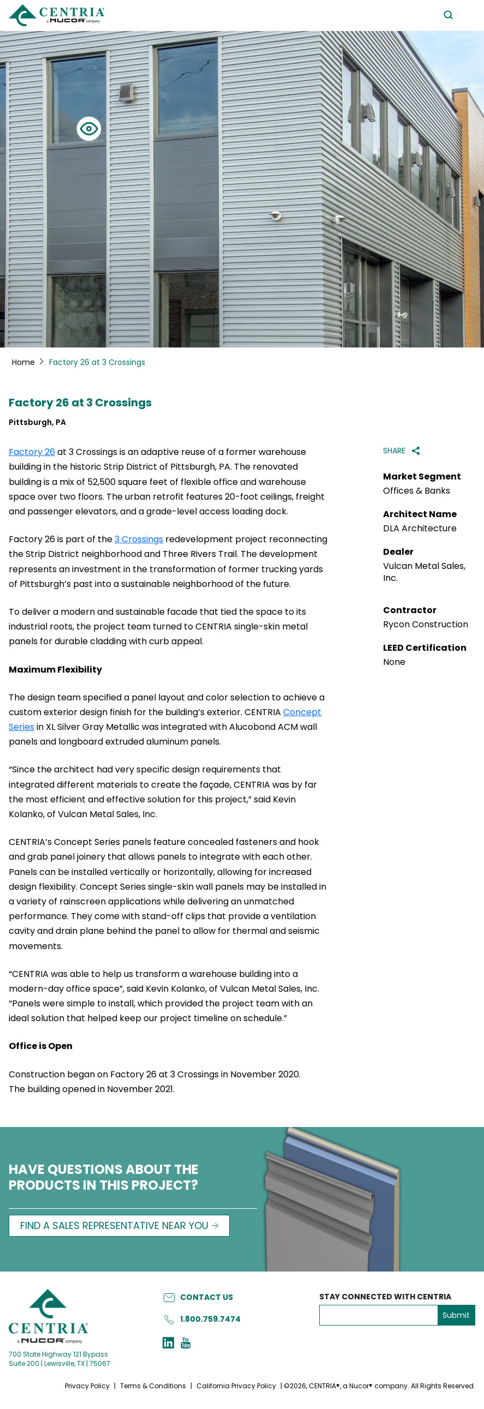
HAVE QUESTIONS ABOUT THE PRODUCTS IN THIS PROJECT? (104, 1178)
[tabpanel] (242, 189)
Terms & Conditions (153, 1385)
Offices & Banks (416, 491)
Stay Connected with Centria (385, 1297)
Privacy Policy (87, 1385)
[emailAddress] (378, 1315)
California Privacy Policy (236, 1385)
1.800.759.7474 (210, 1319)
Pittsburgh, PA (37, 422)
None (394, 662)
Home (23, 362)
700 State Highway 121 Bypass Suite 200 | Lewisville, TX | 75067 (59, 1359)
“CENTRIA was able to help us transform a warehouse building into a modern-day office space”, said (164, 996)
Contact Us (206, 1297)
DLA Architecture (420, 529)
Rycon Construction (425, 625)
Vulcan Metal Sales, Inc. (424, 572)
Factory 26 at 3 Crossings (80, 402)
